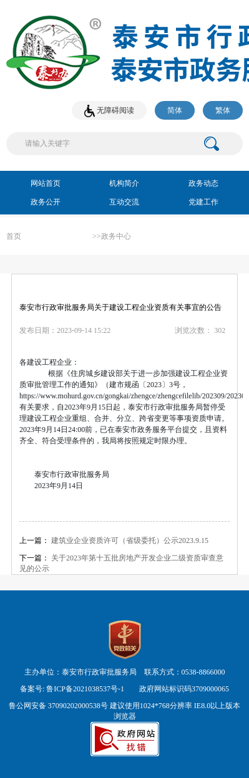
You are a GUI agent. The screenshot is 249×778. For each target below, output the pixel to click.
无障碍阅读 (109, 111)
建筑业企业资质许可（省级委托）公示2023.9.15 (129, 540)
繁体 (222, 110)
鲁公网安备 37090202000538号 (58, 705)
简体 (174, 110)
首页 (13, 236)
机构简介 (124, 183)
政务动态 (203, 183)
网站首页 (46, 183)
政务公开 (46, 202)
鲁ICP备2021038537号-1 (85, 688)
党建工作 (203, 202)
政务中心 (116, 236)
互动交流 (124, 202)
